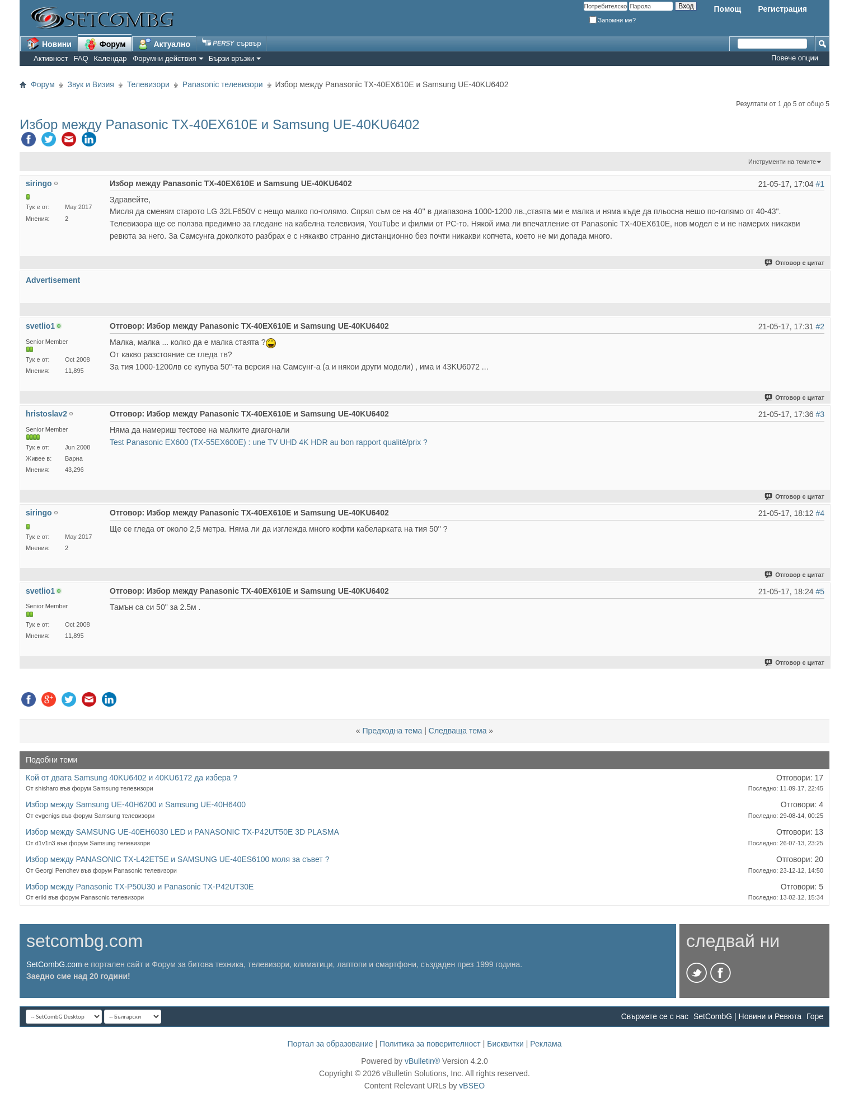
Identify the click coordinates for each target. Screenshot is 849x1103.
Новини (49, 43)
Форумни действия (164, 58)
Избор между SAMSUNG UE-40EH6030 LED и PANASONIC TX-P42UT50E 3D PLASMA (182, 831)
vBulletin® (422, 1061)
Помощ (727, 8)
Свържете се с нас (654, 1016)
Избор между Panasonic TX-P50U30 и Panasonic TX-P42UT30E (140, 886)
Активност (51, 58)
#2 (819, 326)
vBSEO (472, 1085)
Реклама (545, 1043)
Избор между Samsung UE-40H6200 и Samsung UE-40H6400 (136, 804)
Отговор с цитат (795, 262)
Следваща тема (458, 730)
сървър (231, 43)
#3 (819, 414)
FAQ (81, 58)
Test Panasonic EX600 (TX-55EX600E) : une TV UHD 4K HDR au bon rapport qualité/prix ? (269, 442)
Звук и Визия (91, 84)
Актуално (164, 43)
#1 (819, 183)
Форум (105, 43)
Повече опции (794, 58)
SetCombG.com (54, 964)
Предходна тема (393, 730)
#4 (819, 513)
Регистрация (782, 8)
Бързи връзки (232, 58)
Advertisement (53, 280)
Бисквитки (505, 1043)
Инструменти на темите (782, 161)
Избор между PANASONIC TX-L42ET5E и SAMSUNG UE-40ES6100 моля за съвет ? (177, 859)
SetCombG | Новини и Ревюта (747, 1016)
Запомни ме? (612, 20)
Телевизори (148, 84)
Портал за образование (330, 1043)
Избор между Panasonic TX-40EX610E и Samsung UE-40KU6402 (220, 124)
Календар (110, 58)
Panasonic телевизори (222, 84)
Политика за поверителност (430, 1043)
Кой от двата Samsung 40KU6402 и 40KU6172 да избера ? (131, 777)
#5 (819, 591)
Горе (814, 1016)
